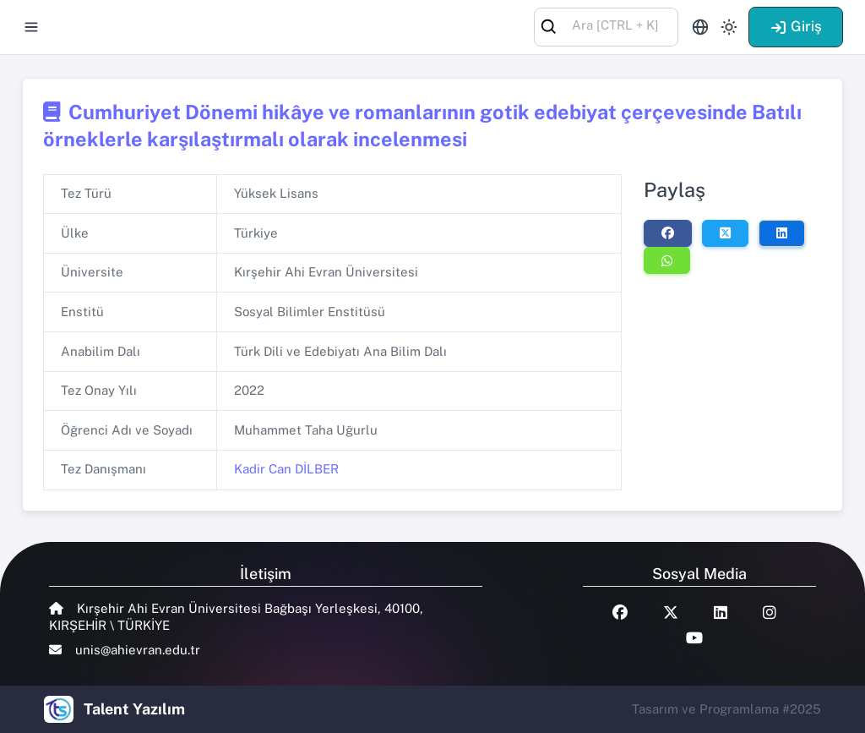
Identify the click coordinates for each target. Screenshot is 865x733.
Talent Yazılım (134, 709)
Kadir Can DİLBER (286, 469)
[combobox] (606, 26)
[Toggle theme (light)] (729, 27)
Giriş (796, 26)
